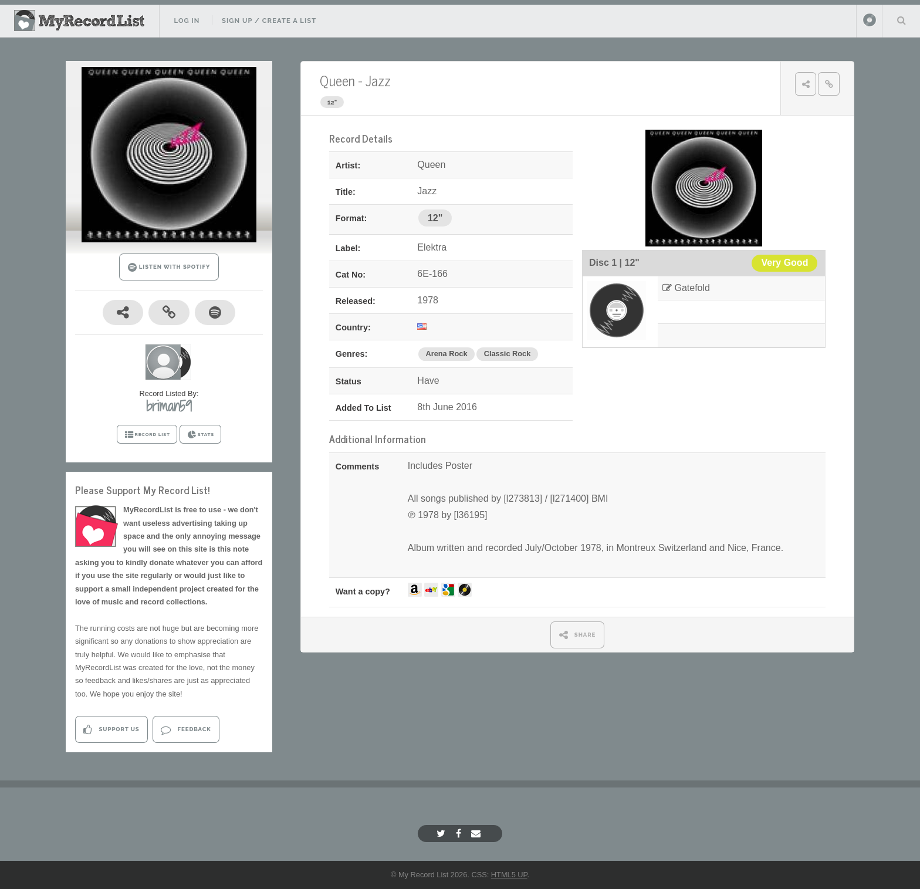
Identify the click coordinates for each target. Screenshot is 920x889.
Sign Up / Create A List (269, 20)
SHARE (577, 635)
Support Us (111, 730)
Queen (337, 80)
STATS (200, 435)
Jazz (378, 80)
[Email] (477, 834)
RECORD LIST (147, 435)
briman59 (169, 406)
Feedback (186, 730)
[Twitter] (442, 834)
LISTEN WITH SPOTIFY (169, 267)
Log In (186, 20)
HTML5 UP (509, 874)
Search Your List (901, 20)
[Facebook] (460, 834)
